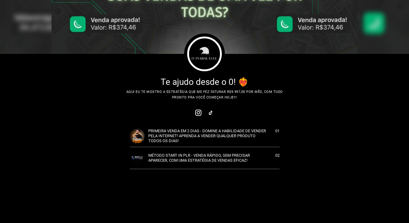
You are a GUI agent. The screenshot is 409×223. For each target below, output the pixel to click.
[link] (198, 113)
